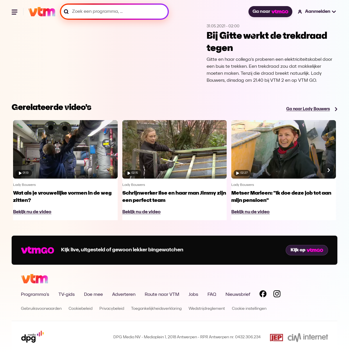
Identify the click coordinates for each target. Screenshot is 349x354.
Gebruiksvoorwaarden (41, 309)
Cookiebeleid (80, 309)
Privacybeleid (111, 309)
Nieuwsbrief (237, 294)
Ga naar (270, 11)
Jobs (193, 294)
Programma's (35, 294)
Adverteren (123, 294)
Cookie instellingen (249, 309)
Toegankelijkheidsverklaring (156, 309)
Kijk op (307, 250)
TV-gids (66, 294)
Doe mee (93, 294)
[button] (317, 11)
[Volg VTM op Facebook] (262, 295)
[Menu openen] (15, 11)
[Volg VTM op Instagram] (276, 295)
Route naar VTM (162, 294)
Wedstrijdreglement (207, 309)
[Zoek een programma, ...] (114, 12)
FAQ (211, 294)
